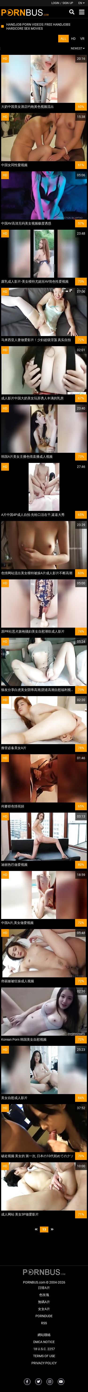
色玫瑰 (44, 1295)
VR (82, 38)
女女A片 (44, 1309)
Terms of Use (44, 1356)
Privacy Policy (44, 1363)
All (63, 38)
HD (73, 38)
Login (55, 3)
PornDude (44, 1316)
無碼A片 (44, 1302)
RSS (44, 1323)
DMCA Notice (44, 1342)
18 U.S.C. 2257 (44, 1349)
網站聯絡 (44, 1335)
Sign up (67, 3)
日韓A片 (44, 1288)
